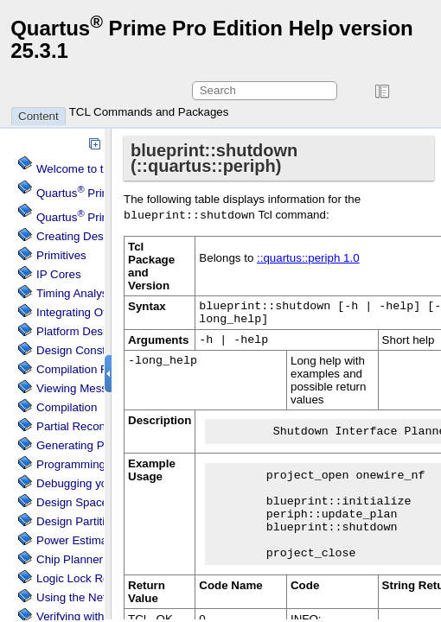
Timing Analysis (76, 293)
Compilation (66, 407)
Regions (86, 578)
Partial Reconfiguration (94, 426)
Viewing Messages (84, 388)
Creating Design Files (91, 236)
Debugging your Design (96, 483)
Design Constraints (85, 350)
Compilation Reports (88, 369)
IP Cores (58, 274)
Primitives (61, 255)
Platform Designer (82, 331)
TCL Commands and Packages (149, 111)
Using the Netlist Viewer (97, 597)
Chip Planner (69, 559)
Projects (99, 217)
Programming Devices (93, 464)
